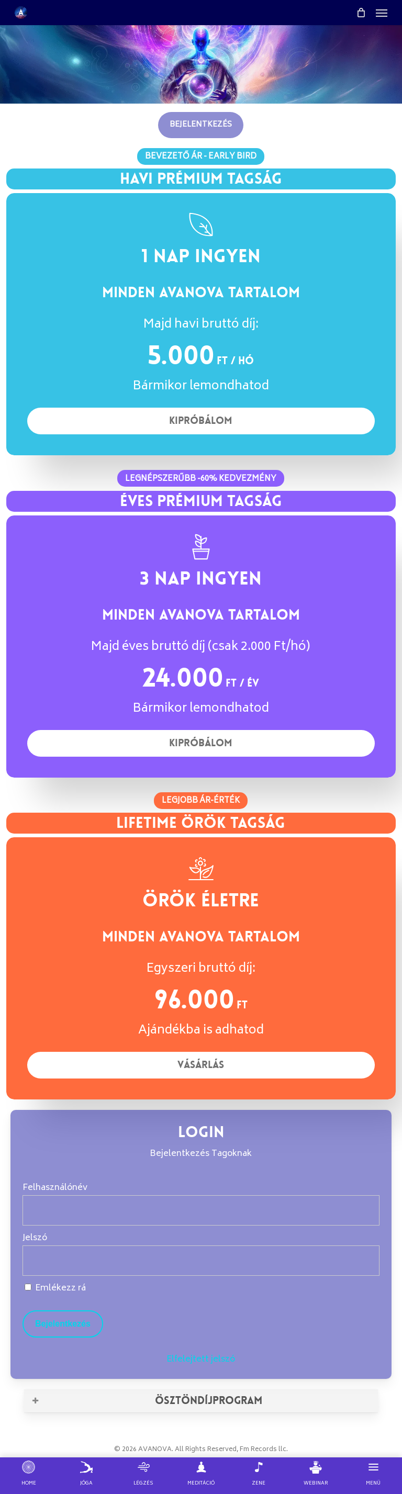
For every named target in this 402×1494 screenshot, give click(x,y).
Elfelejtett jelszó (200, 1359)
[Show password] (364, 1260)
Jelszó (35, 1238)
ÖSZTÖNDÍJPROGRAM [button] (146, 1400)
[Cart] (361, 12)
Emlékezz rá (55, 1288)
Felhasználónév (55, 1188)
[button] (381, 12)
